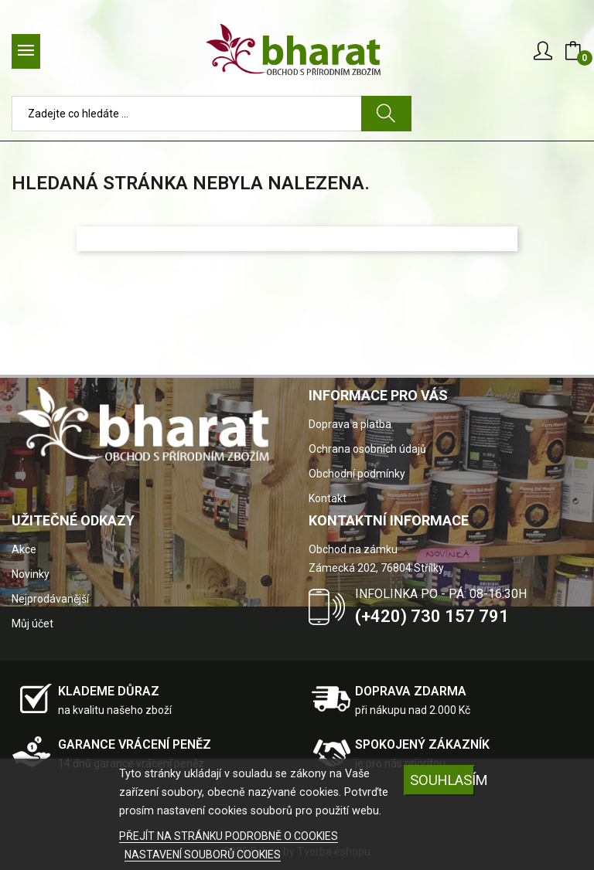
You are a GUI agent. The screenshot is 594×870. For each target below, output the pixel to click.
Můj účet (32, 623)
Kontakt (327, 498)
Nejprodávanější (50, 599)
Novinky (31, 574)
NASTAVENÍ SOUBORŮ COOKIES (203, 854)
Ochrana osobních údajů (367, 449)
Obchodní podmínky (357, 473)
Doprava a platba (350, 424)
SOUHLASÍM (442, 780)
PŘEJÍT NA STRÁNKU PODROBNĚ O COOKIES (228, 836)
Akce (24, 549)
